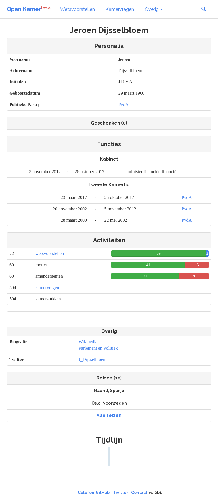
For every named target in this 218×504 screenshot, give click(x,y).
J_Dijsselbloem (93, 359)
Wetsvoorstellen (77, 9)
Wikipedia (88, 341)
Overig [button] (154, 9)
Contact (139, 492)
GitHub (103, 492)
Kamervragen (120, 9)
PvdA (123, 104)
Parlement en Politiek (98, 348)
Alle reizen (109, 415)
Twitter (120, 492)
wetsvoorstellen (49, 253)
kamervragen (47, 287)
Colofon (86, 492)
